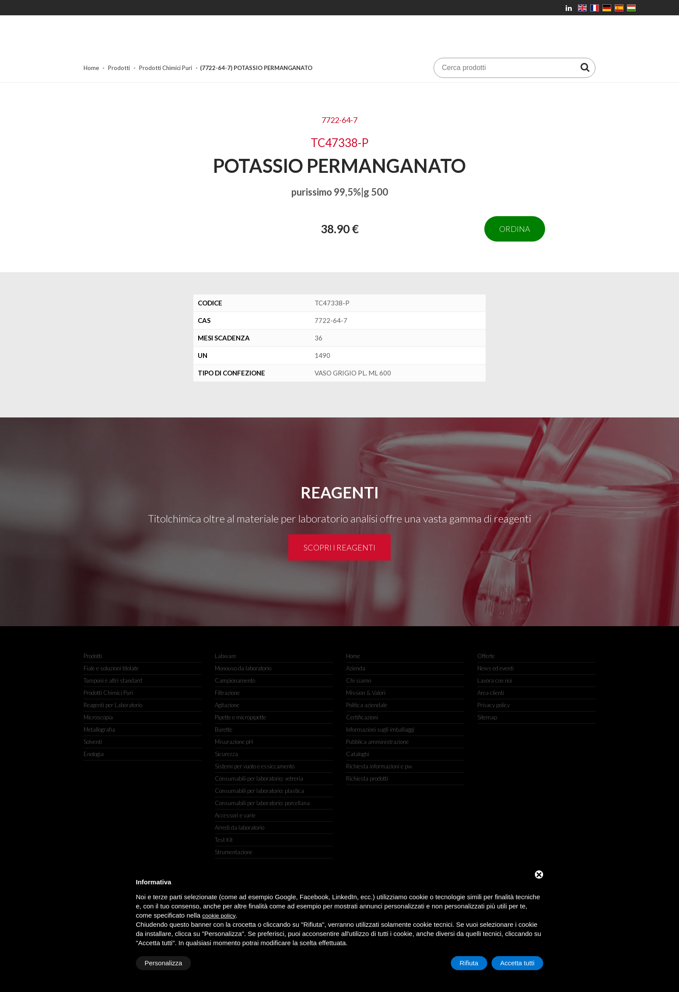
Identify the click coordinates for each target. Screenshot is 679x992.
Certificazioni (362, 717)
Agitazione (227, 704)
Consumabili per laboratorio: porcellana (262, 802)
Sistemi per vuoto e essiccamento (254, 766)
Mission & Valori (365, 692)
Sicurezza (226, 753)
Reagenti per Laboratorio (113, 704)
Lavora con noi (494, 680)
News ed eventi (495, 668)
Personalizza (163, 963)
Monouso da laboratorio (243, 668)
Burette (223, 729)
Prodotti (119, 67)
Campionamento (235, 680)
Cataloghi (357, 753)
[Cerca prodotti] (585, 67)
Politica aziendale (366, 704)
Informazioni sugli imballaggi (380, 729)
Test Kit (224, 839)
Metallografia (99, 729)
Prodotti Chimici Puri (165, 67)
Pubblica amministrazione (377, 741)
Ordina (514, 229)
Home (91, 67)
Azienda (355, 668)
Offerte (486, 655)
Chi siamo (358, 680)
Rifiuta (469, 963)
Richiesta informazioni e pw (379, 766)
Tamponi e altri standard (113, 680)
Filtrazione (227, 692)
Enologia (94, 753)
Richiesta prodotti (367, 778)
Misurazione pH (234, 741)
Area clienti (490, 692)
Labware (225, 655)
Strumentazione (233, 851)
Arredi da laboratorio (239, 827)
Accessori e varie (235, 815)
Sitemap (487, 717)
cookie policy (218, 915)
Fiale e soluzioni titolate (111, 668)
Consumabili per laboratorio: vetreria (259, 778)
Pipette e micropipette (240, 717)
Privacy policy (493, 704)
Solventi (93, 741)
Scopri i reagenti (339, 547)
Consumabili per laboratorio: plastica (259, 790)
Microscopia (98, 717)
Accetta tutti (517, 963)
